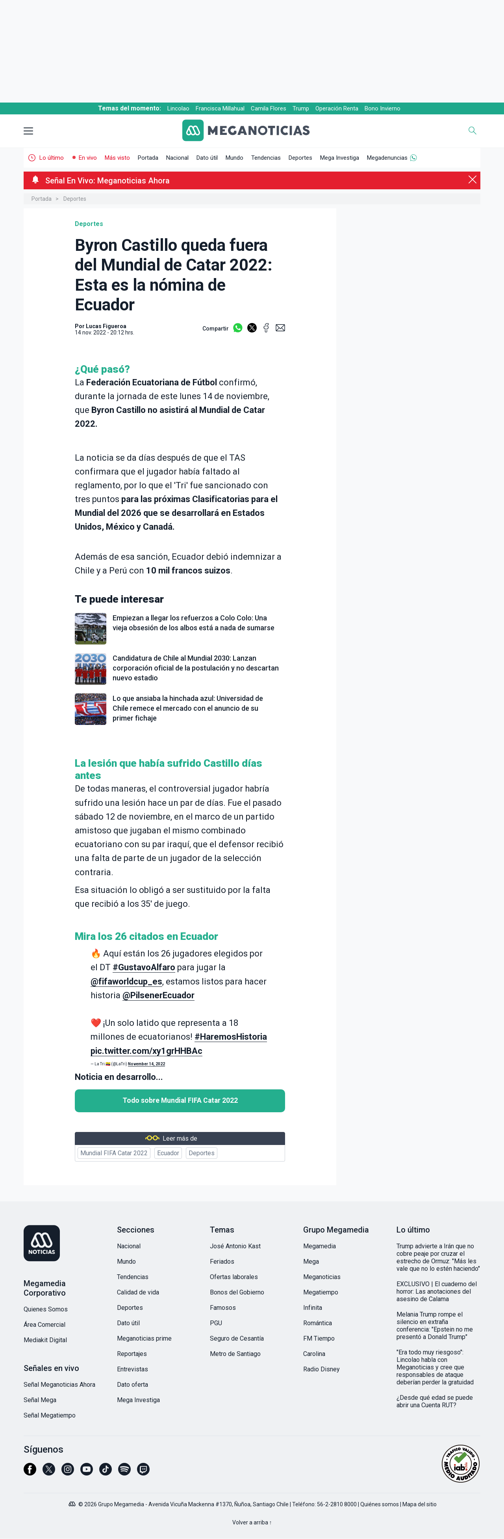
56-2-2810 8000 (337, 1504)
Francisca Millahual (220, 108)
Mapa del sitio (419, 1504)
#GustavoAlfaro (144, 967)
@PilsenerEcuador (158, 995)
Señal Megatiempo (50, 1415)
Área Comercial (44, 1324)
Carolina (314, 1354)
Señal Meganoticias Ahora (59, 1384)
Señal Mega (40, 1400)
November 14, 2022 (146, 1064)
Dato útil (207, 157)
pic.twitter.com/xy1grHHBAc (146, 1051)
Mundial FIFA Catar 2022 (114, 1153)
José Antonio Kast (235, 1246)
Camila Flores (268, 108)
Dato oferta (132, 1384)
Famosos (223, 1307)
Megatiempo (320, 1292)
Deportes (300, 157)
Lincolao (178, 108)
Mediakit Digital (45, 1340)
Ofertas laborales (234, 1277)
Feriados (222, 1261)
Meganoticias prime (144, 1338)
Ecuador (168, 1153)
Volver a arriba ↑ (252, 1522)
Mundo (234, 157)
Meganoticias (322, 1277)
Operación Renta (336, 108)
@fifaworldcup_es (126, 981)
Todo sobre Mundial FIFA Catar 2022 (180, 1100)
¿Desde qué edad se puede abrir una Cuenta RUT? (435, 1401)
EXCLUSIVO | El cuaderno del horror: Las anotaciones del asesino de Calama (437, 1291)
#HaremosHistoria (231, 1037)
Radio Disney (321, 1369)
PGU (216, 1323)
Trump (301, 108)
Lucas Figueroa (106, 326)
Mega (311, 1261)
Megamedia (319, 1246)
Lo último (51, 157)
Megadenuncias (387, 157)
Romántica (317, 1323)
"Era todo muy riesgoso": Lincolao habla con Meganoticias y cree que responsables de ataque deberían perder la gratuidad (435, 1367)
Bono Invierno (382, 108)
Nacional (177, 157)
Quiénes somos (379, 1504)
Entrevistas (132, 1369)
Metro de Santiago (235, 1354)
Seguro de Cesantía (237, 1338)
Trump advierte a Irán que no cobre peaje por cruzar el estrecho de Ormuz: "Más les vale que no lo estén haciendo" (438, 1257)
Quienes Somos (46, 1309)
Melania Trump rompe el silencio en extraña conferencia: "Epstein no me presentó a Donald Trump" (435, 1326)
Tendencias (266, 157)
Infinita (312, 1307)
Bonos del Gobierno (237, 1292)
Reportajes (132, 1354)
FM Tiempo (319, 1338)
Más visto (117, 157)
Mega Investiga (339, 157)
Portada (148, 157)
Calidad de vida (138, 1292)
